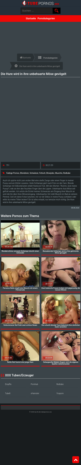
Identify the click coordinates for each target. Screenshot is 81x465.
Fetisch (42, 173)
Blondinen (24, 173)
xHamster (35, 393)
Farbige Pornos (12, 173)
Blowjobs (50, 173)
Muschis (58, 173)
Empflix (8, 384)
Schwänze (34, 173)
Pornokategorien (46, 18)
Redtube (66, 173)
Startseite (31, 18)
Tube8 (7, 393)
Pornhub (34, 384)
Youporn (60, 393)
